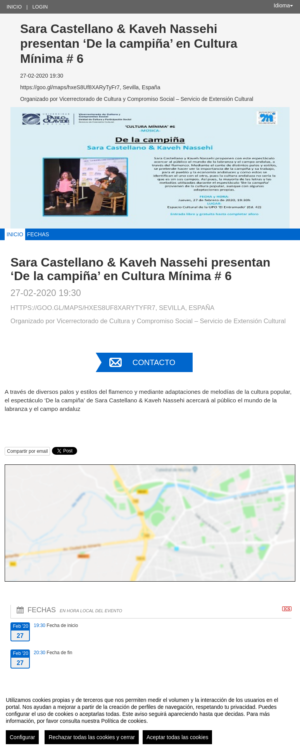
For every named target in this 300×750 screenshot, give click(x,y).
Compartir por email (27, 451)
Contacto (154, 362)
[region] (150, 717)
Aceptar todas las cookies (178, 737)
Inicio (14, 7)
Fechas (38, 234)
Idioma (283, 5)
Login (40, 7)
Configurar (22, 737)
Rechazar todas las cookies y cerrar (91, 737)
